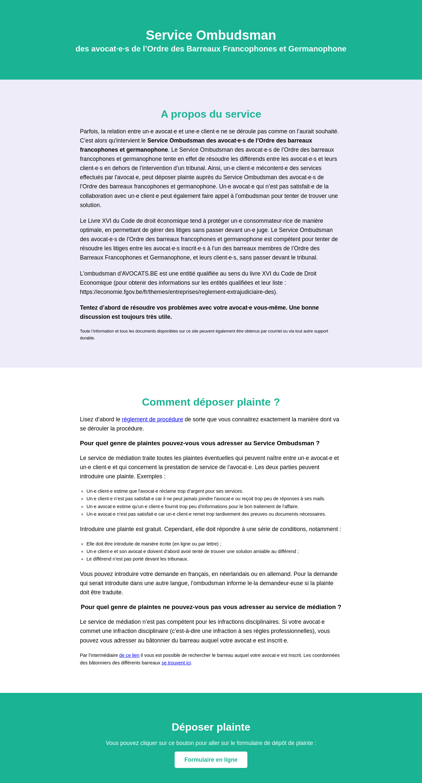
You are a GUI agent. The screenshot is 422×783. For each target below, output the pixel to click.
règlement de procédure (152, 419)
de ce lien (129, 655)
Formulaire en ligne (211, 759)
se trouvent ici (176, 662)
